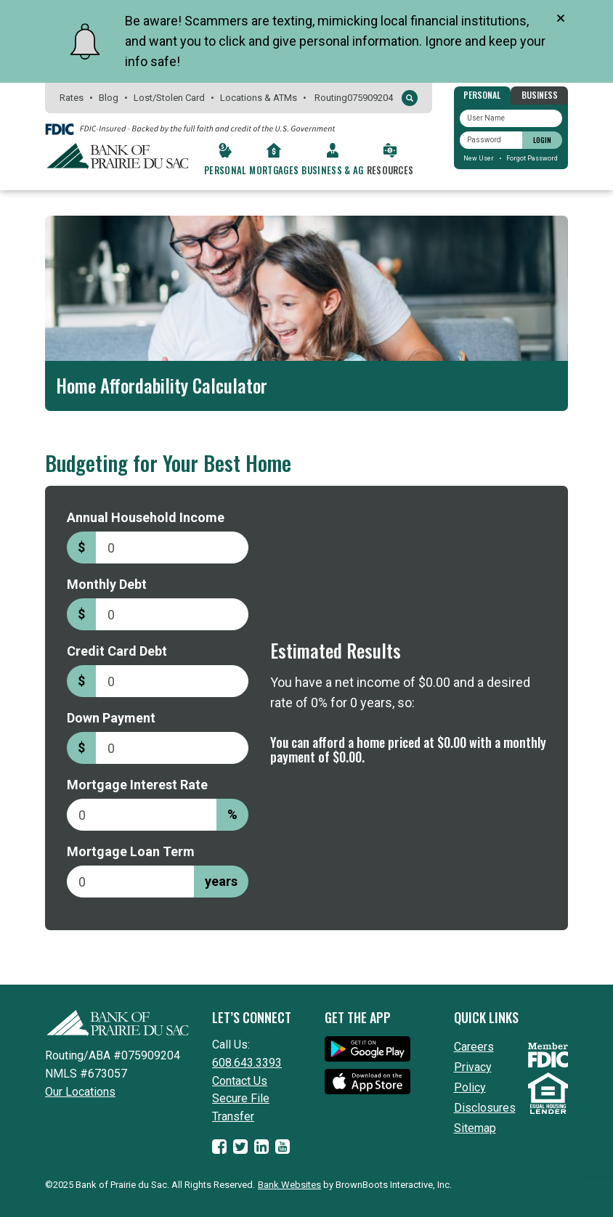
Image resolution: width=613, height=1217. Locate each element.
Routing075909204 (353, 97)
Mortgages (274, 170)
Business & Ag (332, 170)
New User (478, 158)
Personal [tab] (481, 95)
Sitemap (475, 1128)
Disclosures (485, 1108)
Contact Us (239, 1081)
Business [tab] (539, 95)
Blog (108, 97)
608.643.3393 (247, 1063)
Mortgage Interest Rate (137, 784)
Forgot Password (532, 158)
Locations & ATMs (258, 97)
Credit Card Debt (117, 651)
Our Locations (80, 1092)
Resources (390, 170)
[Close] (560, 18)
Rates (72, 97)
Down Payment (111, 717)
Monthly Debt (107, 584)
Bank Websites (289, 1184)
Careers (474, 1047)
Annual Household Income (145, 517)
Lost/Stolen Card (169, 97)
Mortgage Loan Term (131, 851)
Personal (225, 170)
